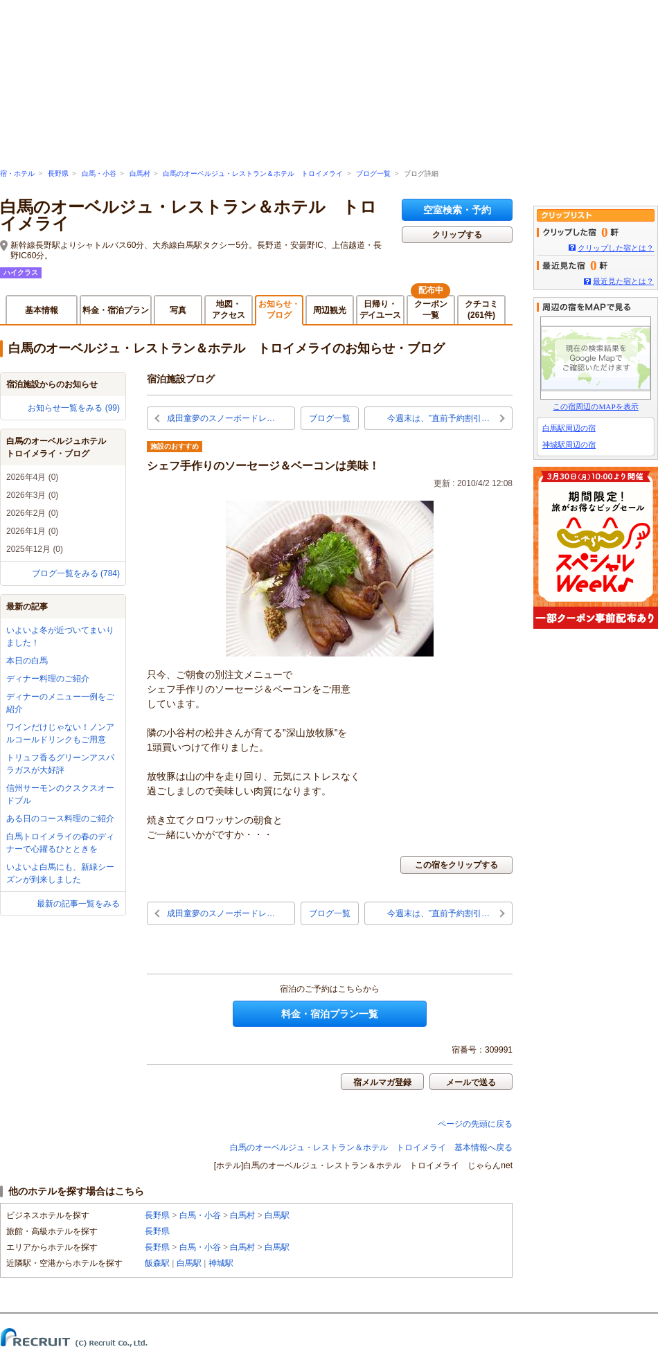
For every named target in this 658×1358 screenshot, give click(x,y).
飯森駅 (157, 1263)
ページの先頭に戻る (475, 1124)
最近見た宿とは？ (623, 281)
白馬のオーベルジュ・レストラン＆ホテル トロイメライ (253, 173)
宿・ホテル (17, 173)
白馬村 (140, 173)
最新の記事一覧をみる (78, 904)
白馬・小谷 (99, 173)
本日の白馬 (27, 660)
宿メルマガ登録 (382, 1082)
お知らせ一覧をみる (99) (74, 408)
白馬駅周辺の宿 (569, 428)
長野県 (58, 173)
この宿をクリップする (456, 865)
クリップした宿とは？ (616, 248)
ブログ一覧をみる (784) (76, 573)
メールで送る (471, 1082)
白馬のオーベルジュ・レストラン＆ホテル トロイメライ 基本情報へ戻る (371, 1147)
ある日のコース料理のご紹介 (60, 818)
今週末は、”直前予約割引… (438, 418)
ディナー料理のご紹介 (47, 679)
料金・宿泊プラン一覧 (329, 1013)
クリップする (457, 235)
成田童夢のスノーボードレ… (221, 418)
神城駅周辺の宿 (569, 444)
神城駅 (220, 1263)
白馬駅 (277, 1215)
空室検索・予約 (457, 209)
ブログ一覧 (373, 173)
